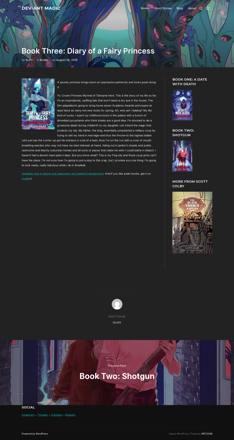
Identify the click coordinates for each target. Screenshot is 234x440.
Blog (180, 8)
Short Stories (163, 8)
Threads (42, 415)
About (192, 8)
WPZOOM (206, 433)
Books (145, 8)
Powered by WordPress (35, 433)
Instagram (28, 415)
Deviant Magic (41, 8)
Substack (56, 415)
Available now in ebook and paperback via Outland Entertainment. (63, 173)
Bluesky (70, 415)
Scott (29, 60)
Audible (26, 178)
